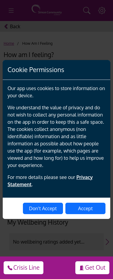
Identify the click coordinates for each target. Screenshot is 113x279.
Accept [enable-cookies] (85, 208)
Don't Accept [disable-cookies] (43, 208)
